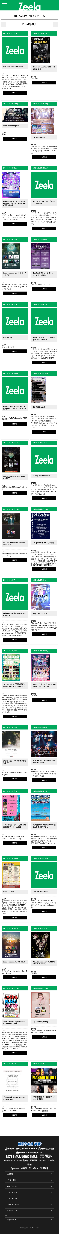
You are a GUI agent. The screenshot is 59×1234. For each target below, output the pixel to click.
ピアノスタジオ (12, 1198)
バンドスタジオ (12, 1186)
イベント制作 (11, 1180)
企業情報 (10, 1174)
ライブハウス (11, 1220)
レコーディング (12, 1211)
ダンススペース (12, 1192)
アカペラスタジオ (13, 1204)
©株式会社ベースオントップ (29, 1228)
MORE (14, 93)
